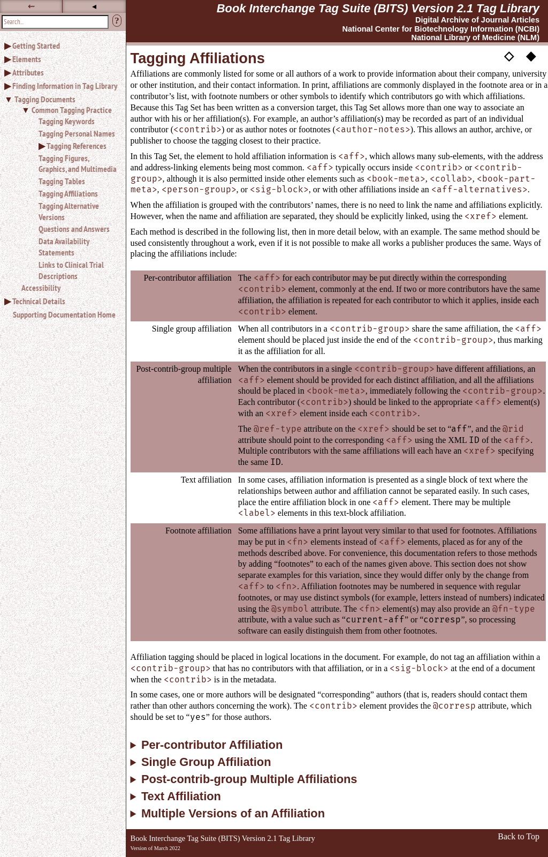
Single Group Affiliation (206, 762)
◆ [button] (531, 55)
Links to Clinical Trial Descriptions (71, 270)
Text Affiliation (181, 796)
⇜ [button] (31, 6)
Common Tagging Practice (72, 109)
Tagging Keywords (67, 121)
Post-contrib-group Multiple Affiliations (249, 779)
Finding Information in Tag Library (64, 85)
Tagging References (76, 145)
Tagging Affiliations (68, 193)
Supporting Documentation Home (64, 314)
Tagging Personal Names (77, 133)
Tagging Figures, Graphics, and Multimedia (78, 164)
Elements (26, 59)
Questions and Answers (74, 228)
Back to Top (518, 836)
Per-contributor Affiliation (212, 745)
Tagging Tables (62, 181)
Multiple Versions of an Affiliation (233, 813)
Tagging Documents (44, 99)
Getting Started (36, 45)
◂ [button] (94, 6)
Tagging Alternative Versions (69, 211)
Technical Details (38, 301)
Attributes (28, 72)
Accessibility (40, 287)
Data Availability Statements (64, 247)
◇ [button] (509, 55)
